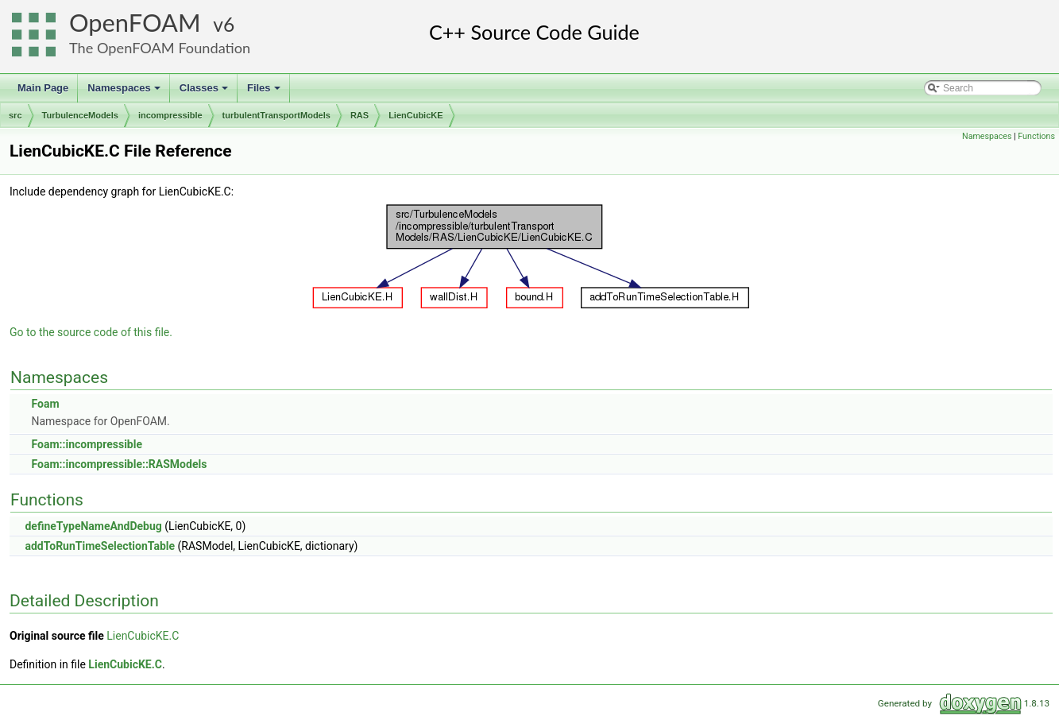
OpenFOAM (135, 22)
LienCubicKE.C (142, 635)
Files (265, 92)
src (15, 115)
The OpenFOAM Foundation (159, 47)
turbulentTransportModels (276, 115)
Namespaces (125, 92)
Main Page (42, 88)
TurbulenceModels (80, 115)
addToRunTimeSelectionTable (100, 546)
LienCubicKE (415, 115)
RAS (359, 115)
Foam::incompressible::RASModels (119, 464)
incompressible (170, 115)
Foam (45, 403)
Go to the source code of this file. (91, 332)
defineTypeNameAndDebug (93, 526)
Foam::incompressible (86, 444)
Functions (1036, 136)
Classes (205, 92)
